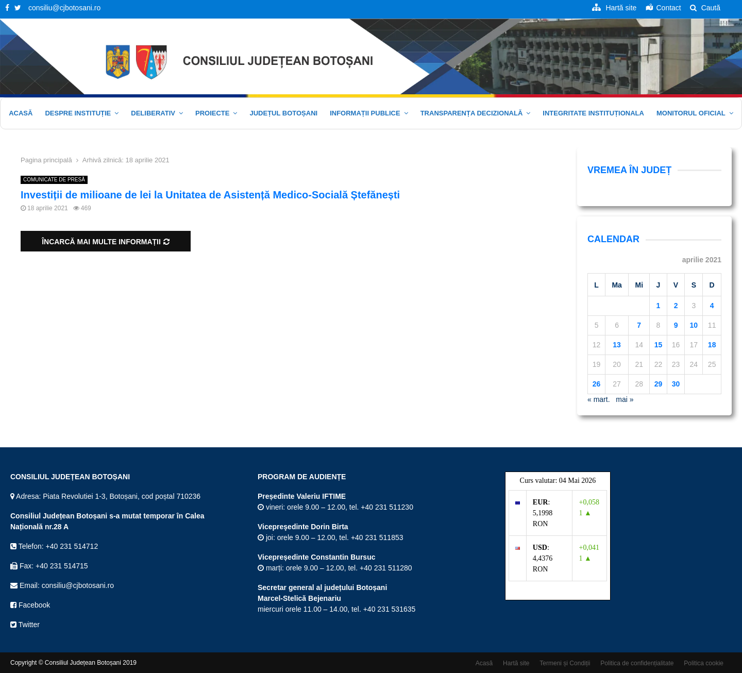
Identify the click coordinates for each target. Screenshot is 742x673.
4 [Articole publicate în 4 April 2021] (712, 305)
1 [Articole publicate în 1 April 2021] (658, 305)
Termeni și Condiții (564, 663)
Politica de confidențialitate (636, 663)
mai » (624, 399)
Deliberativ (153, 113)
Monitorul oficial (691, 113)
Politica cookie (703, 663)
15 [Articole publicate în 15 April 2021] (658, 345)
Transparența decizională (471, 113)
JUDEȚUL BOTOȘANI (283, 113)
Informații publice (365, 113)
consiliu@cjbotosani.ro (64, 8)
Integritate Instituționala (593, 113)
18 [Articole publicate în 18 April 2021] (712, 345)
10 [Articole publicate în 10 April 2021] (694, 325)
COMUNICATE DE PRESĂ (54, 179)
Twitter (25, 624)
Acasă (20, 113)
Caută (705, 8)
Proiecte (212, 113)
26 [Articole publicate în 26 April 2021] (597, 384)
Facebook (30, 605)
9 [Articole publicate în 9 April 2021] (676, 325)
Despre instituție (78, 113)
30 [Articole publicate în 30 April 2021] (676, 384)
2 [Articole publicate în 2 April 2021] (676, 305)
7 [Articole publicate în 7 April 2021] (639, 325)
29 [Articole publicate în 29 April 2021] (658, 384)
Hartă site (516, 663)
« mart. (598, 399)
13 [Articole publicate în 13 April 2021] (617, 345)
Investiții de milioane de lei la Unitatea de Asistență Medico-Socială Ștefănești (210, 194)
